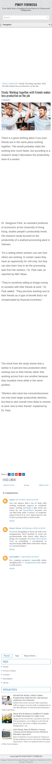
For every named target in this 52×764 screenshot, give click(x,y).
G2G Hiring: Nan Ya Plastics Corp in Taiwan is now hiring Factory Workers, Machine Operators (30, 731)
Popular (7, 656)
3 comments (5, 99)
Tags (17, 656)
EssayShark (28, 510)
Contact (6, 675)
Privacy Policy (9, 671)
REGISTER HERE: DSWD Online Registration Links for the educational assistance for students (30, 697)
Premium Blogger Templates (25, 760)
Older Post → (45, 485)
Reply (12, 521)
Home (5, 84)
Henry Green (15, 528)
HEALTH (13, 84)
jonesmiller (14, 557)
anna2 (12, 500)
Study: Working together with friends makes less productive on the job (25, 94)
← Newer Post (7, 485)
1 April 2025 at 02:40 (29, 557)
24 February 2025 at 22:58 (33, 528)
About (5, 683)
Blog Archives (29, 656)
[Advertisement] (26, 55)
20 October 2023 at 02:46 (27, 500)
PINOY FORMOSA (26, 4)
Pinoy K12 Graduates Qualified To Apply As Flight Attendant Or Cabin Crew (31, 715)
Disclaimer (8, 679)
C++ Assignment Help (30, 563)
